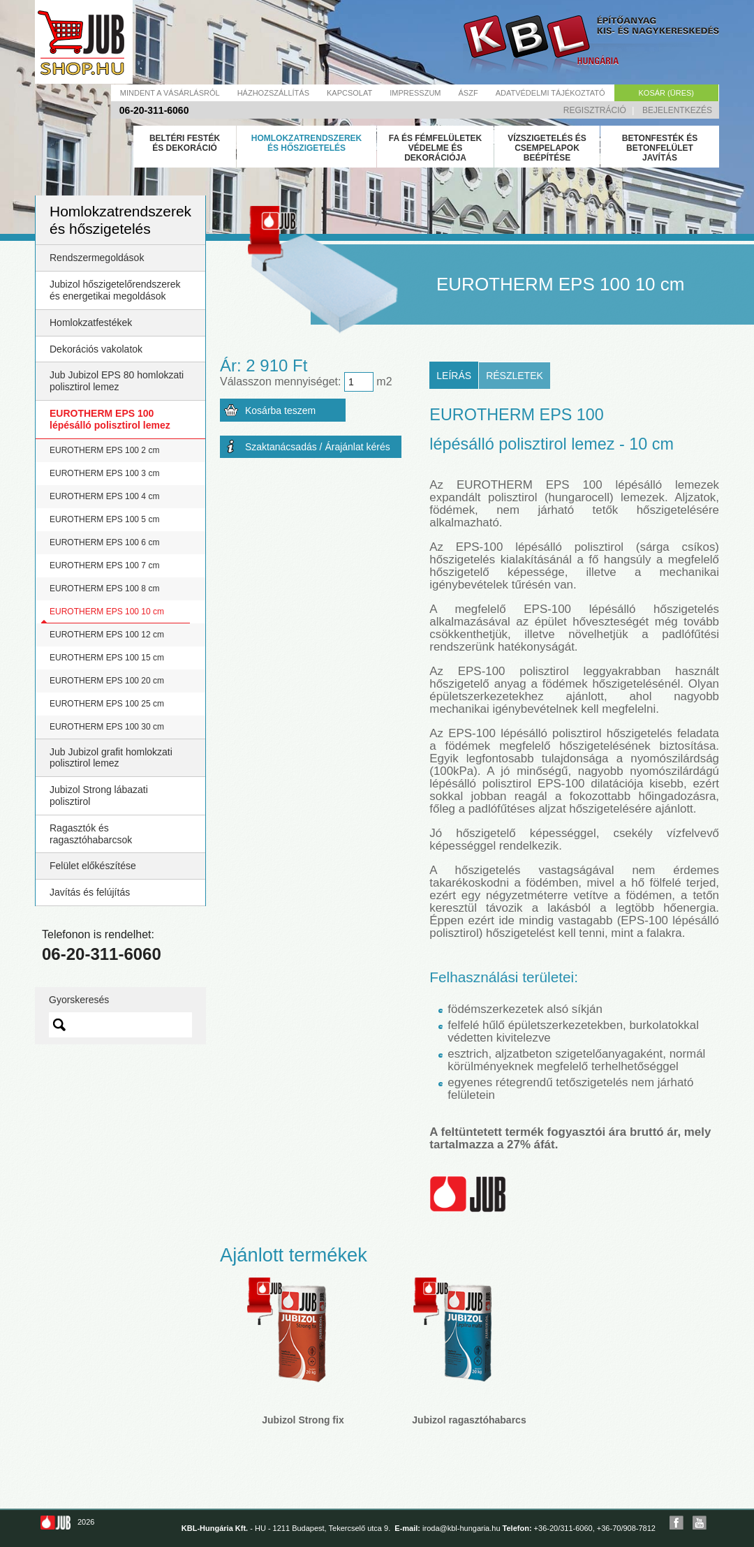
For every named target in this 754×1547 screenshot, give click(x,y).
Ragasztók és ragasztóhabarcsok (91, 833)
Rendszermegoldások (97, 257)
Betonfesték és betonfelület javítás (659, 148)
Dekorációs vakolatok (96, 349)
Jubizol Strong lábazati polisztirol (99, 795)
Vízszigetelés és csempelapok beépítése (547, 148)
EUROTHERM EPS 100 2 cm (104, 450)
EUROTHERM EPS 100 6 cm (104, 542)
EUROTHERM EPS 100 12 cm (107, 634)
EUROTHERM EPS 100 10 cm (107, 611)
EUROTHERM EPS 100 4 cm (104, 496)
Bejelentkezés (677, 110)
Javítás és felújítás (90, 892)
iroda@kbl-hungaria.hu (461, 1528)
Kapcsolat (349, 93)
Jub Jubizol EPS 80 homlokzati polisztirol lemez (117, 380)
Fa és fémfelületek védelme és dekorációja (435, 148)
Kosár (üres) (666, 93)
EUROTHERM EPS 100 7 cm (104, 565)
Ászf (468, 93)
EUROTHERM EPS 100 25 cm (107, 704)
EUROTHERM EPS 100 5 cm (104, 519)
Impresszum (415, 93)
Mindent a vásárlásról (170, 93)
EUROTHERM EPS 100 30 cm (107, 727)
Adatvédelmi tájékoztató (550, 93)
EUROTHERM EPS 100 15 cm (107, 658)
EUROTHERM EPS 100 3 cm (104, 473)
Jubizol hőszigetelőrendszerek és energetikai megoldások (115, 290)
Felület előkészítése (93, 865)
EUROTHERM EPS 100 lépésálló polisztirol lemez (110, 419)
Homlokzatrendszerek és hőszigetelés (306, 143)
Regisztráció (594, 110)
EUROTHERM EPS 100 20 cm (107, 681)
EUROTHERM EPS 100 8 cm (104, 588)
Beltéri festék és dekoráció (184, 143)
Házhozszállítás (273, 93)
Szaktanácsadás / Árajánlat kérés (317, 446)
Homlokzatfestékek (91, 322)
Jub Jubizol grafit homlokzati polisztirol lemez (111, 757)
